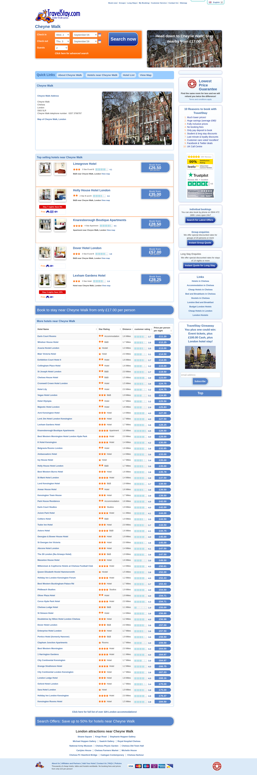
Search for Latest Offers (200, 220)
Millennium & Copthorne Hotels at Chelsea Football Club (65, 566)
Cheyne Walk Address (48, 96)
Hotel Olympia (44, 401)
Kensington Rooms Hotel (50, 701)
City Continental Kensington (51, 660)
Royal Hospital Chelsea (129, 741)
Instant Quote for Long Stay (200, 265)
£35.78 (163, 471)
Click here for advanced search (72, 53)
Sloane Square (85, 737)
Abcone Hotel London (48, 548)
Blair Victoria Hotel (47, 354)
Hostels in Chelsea (200, 298)
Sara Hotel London (47, 690)
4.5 (115, 226)
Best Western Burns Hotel (50, 472)
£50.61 (163, 566)
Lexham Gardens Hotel (89, 275)
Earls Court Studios (47, 507)
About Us (56, 763)
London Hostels (200, 315)
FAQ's (110, 763)
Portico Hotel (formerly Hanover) (53, 637)
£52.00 (163, 572)
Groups (122, 3)
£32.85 (163, 448)
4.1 (110, 170)
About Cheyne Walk (70, 75)
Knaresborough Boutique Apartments (99, 220)
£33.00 (163, 454)
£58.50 (163, 636)
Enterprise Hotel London (50, 631)
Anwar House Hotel (47, 489)
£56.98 (163, 619)
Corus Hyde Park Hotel (49, 601)
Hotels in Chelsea (200, 281)
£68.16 (163, 678)
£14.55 (163, 360)
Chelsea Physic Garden (107, 746)
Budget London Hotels (200, 307)
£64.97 (163, 654)
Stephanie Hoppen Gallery (123, 737)
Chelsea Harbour (135, 755)
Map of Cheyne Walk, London (51, 119)
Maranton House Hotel (48, 560)
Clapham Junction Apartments (52, 642)
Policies (118, 763)
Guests (41, 47)
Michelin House (129, 750)
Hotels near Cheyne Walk (102, 75)
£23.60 (163, 377)
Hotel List (128, 75)
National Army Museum (80, 746)
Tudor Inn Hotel (45, 525)
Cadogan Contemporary (112, 755)
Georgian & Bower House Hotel (53, 536)
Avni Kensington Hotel (49, 413)
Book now (112, 3)
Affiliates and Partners (71, 763)
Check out (42, 41)
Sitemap (183, 3)
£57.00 (163, 625)
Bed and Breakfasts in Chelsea (200, 294)
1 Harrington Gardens (48, 654)
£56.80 (163, 613)
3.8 (110, 254)
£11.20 (163, 336)
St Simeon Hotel (45, 613)
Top (200, 393)
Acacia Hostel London (48, 348)
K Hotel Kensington (47, 442)
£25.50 (163, 401)
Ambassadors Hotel (47, 454)
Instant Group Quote (200, 242)
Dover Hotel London (87, 248)
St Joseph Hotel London (49, 371)
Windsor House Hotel (48, 342)
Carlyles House (83, 750)
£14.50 (163, 354)
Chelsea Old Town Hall (133, 746)
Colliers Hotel (44, 519)
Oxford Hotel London (48, 684)
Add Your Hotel (88, 763)
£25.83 (163, 407)
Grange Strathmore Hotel (50, 666)
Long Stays (132, 3)
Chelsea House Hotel (48, 377)
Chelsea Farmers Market (107, 750)
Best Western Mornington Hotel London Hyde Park (62, 436)
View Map (145, 75)
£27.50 (163, 418)
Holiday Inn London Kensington (53, 695)
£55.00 (163, 607)
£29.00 (163, 436)
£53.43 (163, 583)
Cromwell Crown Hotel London (53, 383)
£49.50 (163, 560)
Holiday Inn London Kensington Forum (57, 578)
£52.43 (163, 578)
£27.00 (163, 413)
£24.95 (163, 395)
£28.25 (163, 424)
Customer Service (159, 3)
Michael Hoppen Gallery (84, 741)
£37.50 (163, 477)
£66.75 (163, 666)
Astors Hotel (44, 531)
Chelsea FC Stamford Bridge (83, 755)
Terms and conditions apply (200, 99)
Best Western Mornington (50, 648)
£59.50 (163, 642)
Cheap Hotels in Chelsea (200, 289)
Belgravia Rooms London (50, 448)
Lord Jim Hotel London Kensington (55, 419)
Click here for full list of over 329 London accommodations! (104, 712)
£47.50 (163, 548)
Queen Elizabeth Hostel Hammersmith (56, 572)
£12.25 (163, 342)
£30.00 (163, 442)
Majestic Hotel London (48, 407)
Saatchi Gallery (106, 741)
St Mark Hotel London (48, 478)
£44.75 (163, 530)
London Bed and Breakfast (200, 302)
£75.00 (163, 684)
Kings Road (101, 737)
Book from (155, 167)
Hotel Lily (42, 389)
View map (105, 174)
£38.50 (163, 483)
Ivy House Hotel (45, 460)
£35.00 (163, 460)
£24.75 (163, 383)
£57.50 (163, 631)
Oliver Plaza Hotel (46, 595)
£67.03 (163, 672)
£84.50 (163, 701)
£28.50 (163, 430)
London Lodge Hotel (48, 678)
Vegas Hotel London (47, 395)
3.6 (108, 196)
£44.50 (163, 519)
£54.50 (163, 589)
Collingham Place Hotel (49, 366)
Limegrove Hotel (85, 163)
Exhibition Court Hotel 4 (49, 360)
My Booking (144, 3)
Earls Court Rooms (47, 336)
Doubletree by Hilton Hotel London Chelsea (59, 619)
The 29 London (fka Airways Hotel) (54, 554)
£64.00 (163, 648)
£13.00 (163, 348)
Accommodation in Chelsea (200, 285)
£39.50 (163, 489)
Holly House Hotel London (91, 190)
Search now (123, 39)
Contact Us (173, 3)
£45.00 (163, 536)
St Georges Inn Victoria (49, 542)
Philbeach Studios (46, 589)
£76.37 (163, 695)
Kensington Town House (50, 495)
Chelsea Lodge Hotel (48, 607)
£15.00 (163, 365)
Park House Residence (49, 501)
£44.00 (163, 513)
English (214, 2)
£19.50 (163, 371)
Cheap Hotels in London (200, 311)
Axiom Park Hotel (46, 513)
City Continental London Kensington (55, 672)
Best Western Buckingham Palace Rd (56, 584)
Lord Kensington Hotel (49, 483)
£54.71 (163, 595)
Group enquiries (200, 232)
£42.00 (163, 501)
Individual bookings (200, 209)
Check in (42, 34)
